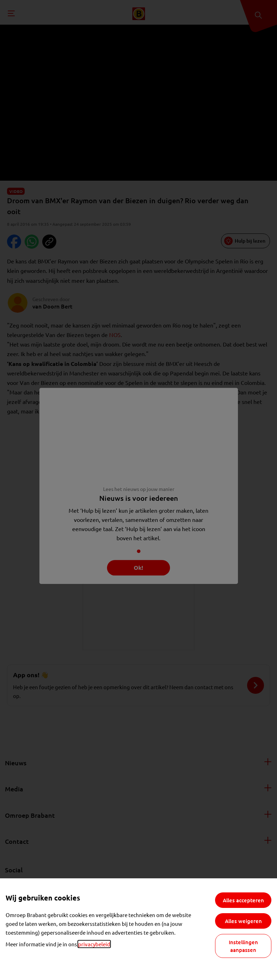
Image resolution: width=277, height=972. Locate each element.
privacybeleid (94, 944)
